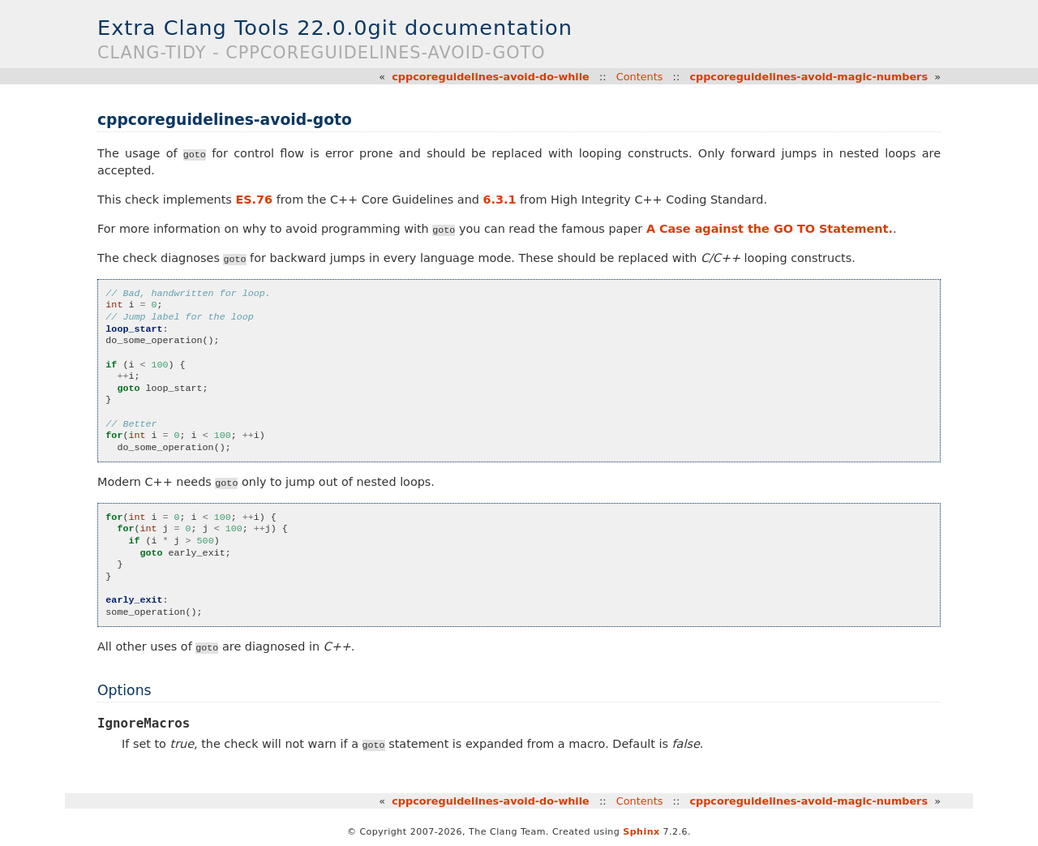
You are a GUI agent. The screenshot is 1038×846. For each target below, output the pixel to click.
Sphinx (641, 832)
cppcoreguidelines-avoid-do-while (491, 77)
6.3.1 (500, 199)
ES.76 (253, 199)
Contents (639, 77)
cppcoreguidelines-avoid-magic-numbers (808, 77)
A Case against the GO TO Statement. (769, 228)
